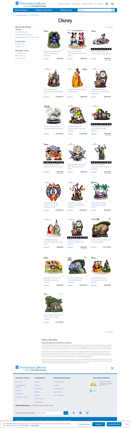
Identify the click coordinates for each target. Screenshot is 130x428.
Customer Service (87, 4)
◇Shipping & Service (21, 397)
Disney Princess (20, 32)
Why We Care (76, 4)
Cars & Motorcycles (59, 395)
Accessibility (99, 4)
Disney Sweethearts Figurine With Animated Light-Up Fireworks (52, 53)
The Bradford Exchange (21, 420)
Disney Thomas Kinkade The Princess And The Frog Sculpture (52, 317)
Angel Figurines (58, 392)
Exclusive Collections (44, 10)
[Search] (96, 10)
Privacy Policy (38, 388)
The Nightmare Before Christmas (26, 37)
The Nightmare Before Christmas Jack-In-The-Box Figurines (99, 167)
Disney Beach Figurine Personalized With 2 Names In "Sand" (76, 53)
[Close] (127, 424)
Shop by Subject (21, 10)
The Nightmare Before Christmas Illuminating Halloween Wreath (50, 205)
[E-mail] (50, 413)
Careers (37, 385)
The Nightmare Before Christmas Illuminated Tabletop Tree (53, 92)
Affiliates (37, 392)
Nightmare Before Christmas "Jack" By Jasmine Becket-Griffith (76, 167)
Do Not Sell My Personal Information (34, 405)
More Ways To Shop (22, 50)
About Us (37, 382)
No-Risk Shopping (64, 4)
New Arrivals (19, 56)
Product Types (20, 41)
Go (66, 413)
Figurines (18, 44)
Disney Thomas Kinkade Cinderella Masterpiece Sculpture (75, 280)
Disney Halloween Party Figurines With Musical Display (53, 166)
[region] (65, 424)
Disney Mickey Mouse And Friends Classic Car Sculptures (100, 52)
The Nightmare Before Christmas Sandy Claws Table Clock (53, 242)
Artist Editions (19, 53)
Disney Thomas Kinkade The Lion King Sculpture (100, 241)
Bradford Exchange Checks (52, 420)
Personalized (19, 58)
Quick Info (46, 58)
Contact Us (18, 390)
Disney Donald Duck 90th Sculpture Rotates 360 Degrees (53, 127)
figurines (83, 346)
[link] (94, 391)
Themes (18, 29)
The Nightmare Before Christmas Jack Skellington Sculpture (75, 205)
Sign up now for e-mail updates (25, 413)
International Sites (66, 420)
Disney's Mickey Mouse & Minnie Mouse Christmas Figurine (99, 280)
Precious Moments (59, 382)
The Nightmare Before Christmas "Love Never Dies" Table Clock (100, 92)
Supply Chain (38, 402)
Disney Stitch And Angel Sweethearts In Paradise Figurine (98, 205)
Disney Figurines (58, 388)
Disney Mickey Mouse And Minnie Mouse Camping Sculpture (51, 280)
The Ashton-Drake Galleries (36, 420)
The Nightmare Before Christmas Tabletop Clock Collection (75, 242)
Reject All (99, 424)
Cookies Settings (84, 424)
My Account (18, 382)
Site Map (37, 395)
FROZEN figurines (87, 356)
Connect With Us (39, 398)
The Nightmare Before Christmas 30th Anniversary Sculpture (76, 129)
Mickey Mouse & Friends (23, 34)
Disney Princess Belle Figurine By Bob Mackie (76, 90)
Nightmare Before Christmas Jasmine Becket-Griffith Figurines (100, 129)
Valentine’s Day (66, 10)
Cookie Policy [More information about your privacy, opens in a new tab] (34, 425)
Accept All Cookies (114, 424)
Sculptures (19, 46)
